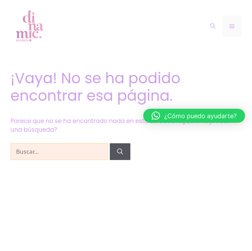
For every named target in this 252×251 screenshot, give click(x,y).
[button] (194, 116)
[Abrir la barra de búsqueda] (212, 26)
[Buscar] (120, 151)
